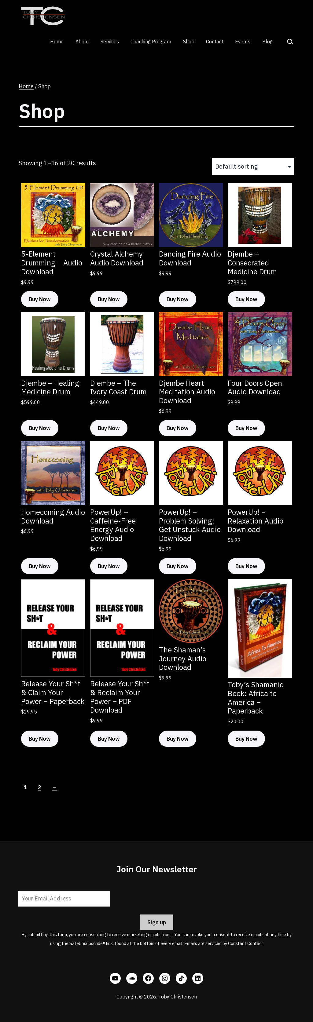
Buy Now (40, 299)
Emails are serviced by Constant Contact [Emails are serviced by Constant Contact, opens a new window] (223, 943)
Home (57, 41)
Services (110, 41)
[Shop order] (253, 166)
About (82, 41)
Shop (188, 41)
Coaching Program (151, 41)
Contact (214, 41)
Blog (267, 41)
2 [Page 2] (39, 787)
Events (242, 41)
